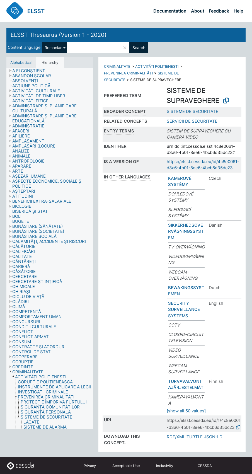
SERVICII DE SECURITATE (192, 121)
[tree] (49, 248)
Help (238, 11)
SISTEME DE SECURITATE (192, 111)
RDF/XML (176, 436)
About (197, 11)
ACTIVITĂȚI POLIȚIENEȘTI (156, 66)
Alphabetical (21, 62)
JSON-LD (213, 436)
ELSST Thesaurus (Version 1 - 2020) (58, 35)
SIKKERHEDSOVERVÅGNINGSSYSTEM (186, 231)
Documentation (169, 11)
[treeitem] (31, 70)
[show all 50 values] (186, 410)
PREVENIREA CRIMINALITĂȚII (128, 73)
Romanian (53, 47)
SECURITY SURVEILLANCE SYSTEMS (184, 309)
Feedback (219, 11)
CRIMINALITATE (117, 66)
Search (138, 47)
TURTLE (194, 436)
